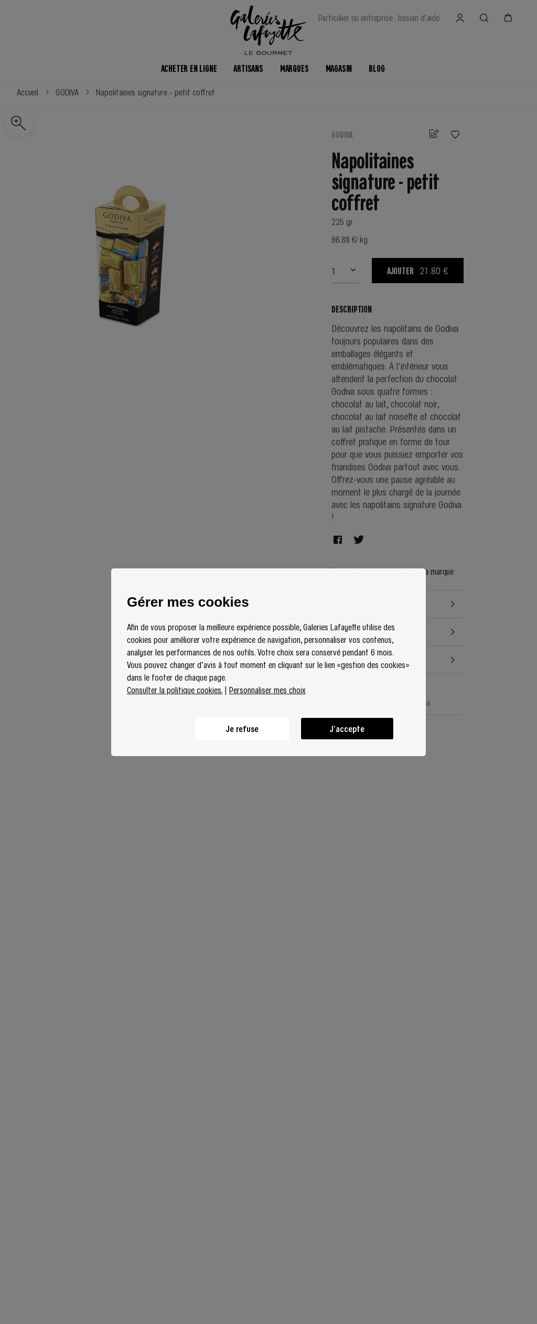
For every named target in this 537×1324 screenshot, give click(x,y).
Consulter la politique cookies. (174, 689)
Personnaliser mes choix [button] (267, 689)
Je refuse (242, 728)
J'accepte (347, 728)
